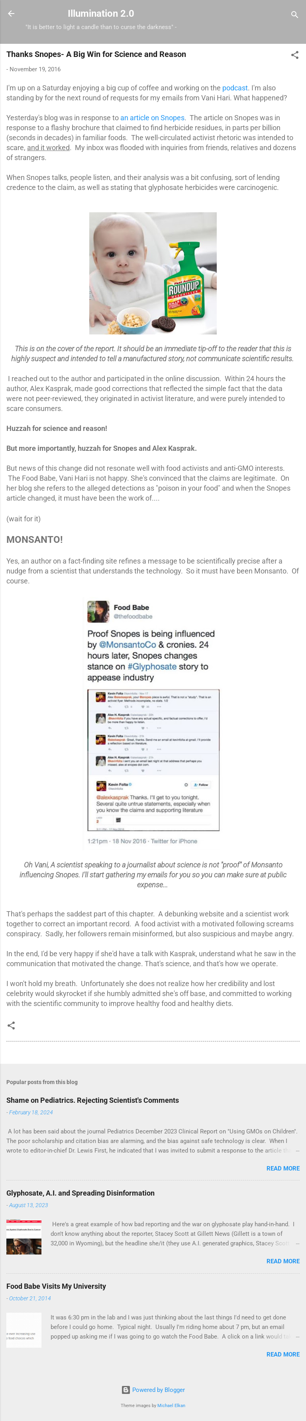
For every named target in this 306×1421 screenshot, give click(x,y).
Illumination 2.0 (101, 13)
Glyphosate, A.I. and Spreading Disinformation (80, 1193)
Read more (283, 1168)
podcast (235, 88)
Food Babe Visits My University (56, 1286)
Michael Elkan (171, 1405)
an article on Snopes (152, 118)
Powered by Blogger (153, 1390)
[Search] (295, 16)
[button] (295, 56)
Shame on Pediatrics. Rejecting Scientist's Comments (92, 1100)
